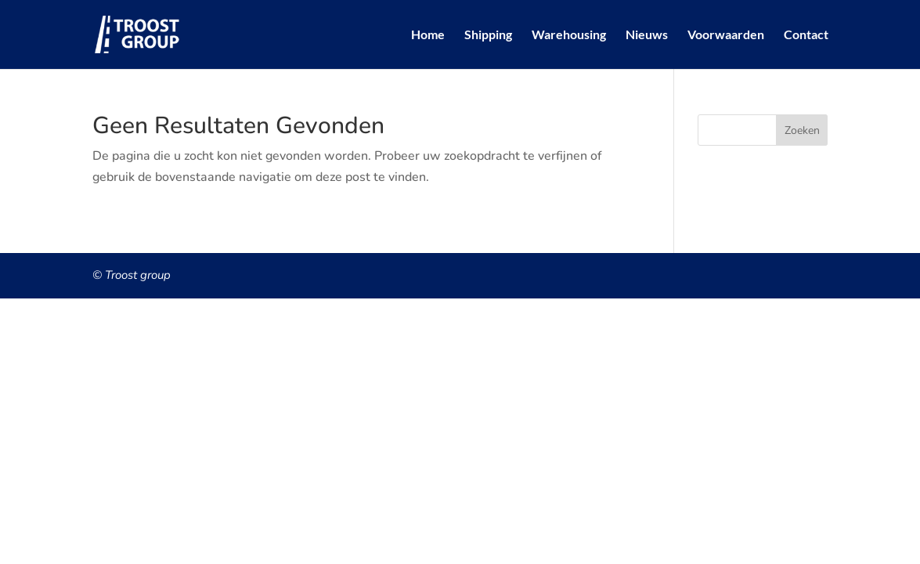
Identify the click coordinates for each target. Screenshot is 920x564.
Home (428, 35)
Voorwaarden (725, 35)
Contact (806, 35)
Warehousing (569, 35)
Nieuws (647, 35)
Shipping (488, 35)
